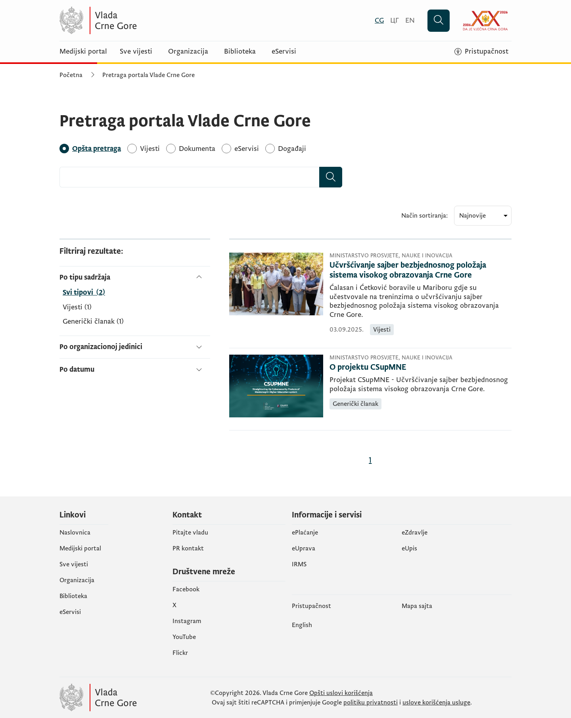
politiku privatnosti (370, 702)
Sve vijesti (136, 52)
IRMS (299, 564)
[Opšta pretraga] (96, 148)
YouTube (184, 637)
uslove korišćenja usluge (436, 702)
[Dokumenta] (197, 148)
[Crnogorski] (379, 20)
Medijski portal (83, 52)
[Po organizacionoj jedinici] (134, 347)
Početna (70, 75)
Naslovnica (74, 533)
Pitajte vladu (190, 533)
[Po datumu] (134, 366)
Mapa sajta (417, 606)
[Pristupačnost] (481, 51)
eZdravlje (414, 533)
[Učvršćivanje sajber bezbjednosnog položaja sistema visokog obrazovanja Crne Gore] (421, 270)
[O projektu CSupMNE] (421, 368)
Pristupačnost (311, 606)
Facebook (185, 589)
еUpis (409, 548)
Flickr (180, 653)
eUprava (303, 548)
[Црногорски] (394, 20)
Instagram (186, 621)
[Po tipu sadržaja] (134, 277)
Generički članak (93, 322)
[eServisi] (246, 148)
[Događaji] (292, 148)
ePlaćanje (305, 533)
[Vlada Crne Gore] (136, 20)
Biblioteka (240, 52)
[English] (410, 20)
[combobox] (189, 177)
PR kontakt (188, 548)
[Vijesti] (150, 148)
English (302, 625)
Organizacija (188, 52)
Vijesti (77, 307)
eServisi (284, 52)
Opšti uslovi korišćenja (341, 693)
